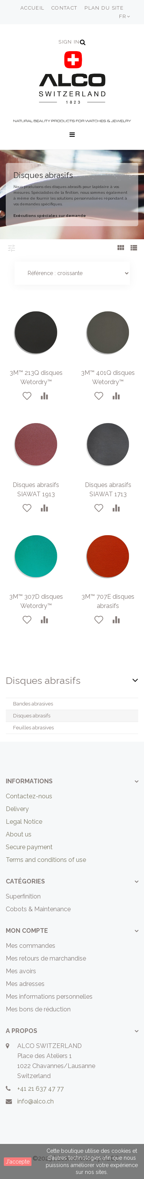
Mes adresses (25, 984)
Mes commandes (30, 945)
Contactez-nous (29, 796)
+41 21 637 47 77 (40, 1088)
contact (64, 8)
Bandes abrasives (33, 704)
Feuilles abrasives (33, 728)
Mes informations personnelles (49, 996)
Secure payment (29, 847)
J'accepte (18, 1162)
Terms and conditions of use (46, 859)
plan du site (104, 8)
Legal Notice (24, 821)
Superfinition (23, 896)
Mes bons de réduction (38, 1009)
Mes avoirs (21, 971)
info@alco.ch (35, 1101)
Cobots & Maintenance (38, 909)
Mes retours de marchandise (46, 958)
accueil (32, 8)
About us (18, 834)
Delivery (17, 809)
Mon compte (27, 930)
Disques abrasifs (31, 716)
